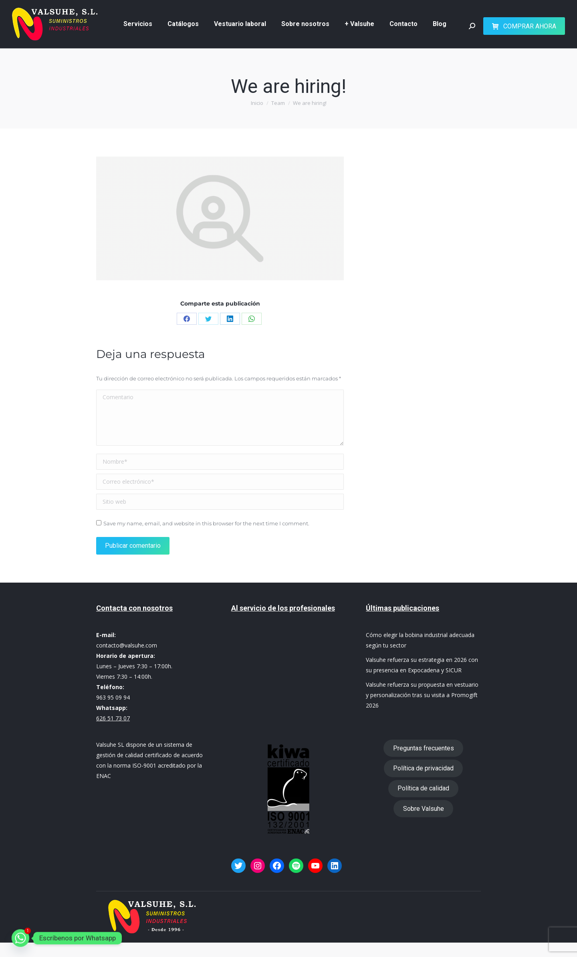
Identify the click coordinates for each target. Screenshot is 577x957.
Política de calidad (423, 802)
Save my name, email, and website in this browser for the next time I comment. (206, 538)
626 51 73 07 (277, 7)
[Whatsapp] (20, 938)
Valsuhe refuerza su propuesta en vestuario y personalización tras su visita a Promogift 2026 (422, 709)
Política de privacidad (423, 782)
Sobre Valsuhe (423, 823)
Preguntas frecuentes (423, 762)
